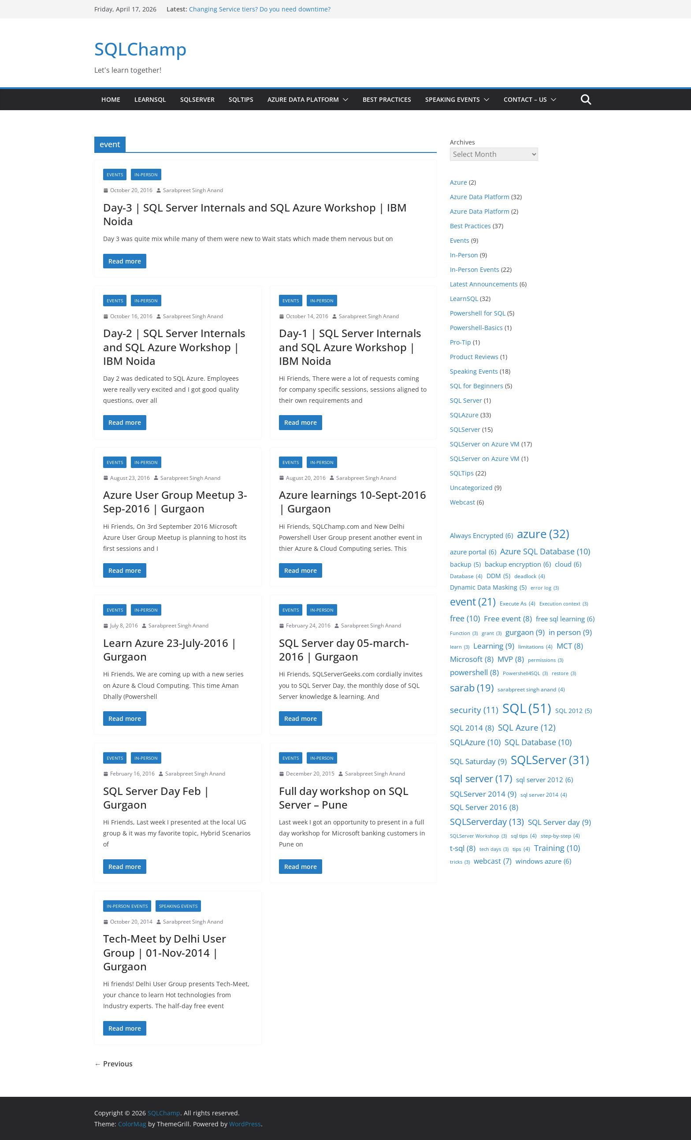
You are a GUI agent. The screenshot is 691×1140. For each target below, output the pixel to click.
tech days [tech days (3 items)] (494, 849)
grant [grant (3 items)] (492, 633)
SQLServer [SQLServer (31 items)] (550, 760)
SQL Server (466, 400)
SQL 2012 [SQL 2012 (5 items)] (573, 711)
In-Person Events (127, 906)
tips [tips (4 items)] (521, 849)
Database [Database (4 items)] (466, 576)
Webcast (462, 502)
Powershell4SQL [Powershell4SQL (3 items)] (525, 673)
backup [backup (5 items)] (465, 564)
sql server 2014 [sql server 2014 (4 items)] (543, 795)
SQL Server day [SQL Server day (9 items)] (559, 822)
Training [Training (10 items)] (557, 848)
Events (115, 174)
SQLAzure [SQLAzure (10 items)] (475, 742)
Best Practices (387, 99)
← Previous (113, 1064)
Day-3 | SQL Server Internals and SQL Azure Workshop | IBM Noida (255, 214)
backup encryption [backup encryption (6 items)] (518, 564)
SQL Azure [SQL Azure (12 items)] (527, 727)
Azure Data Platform (303, 99)
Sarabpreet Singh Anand (193, 190)
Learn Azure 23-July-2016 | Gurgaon (170, 649)
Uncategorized (471, 487)
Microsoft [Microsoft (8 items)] (472, 659)
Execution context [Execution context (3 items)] (563, 604)
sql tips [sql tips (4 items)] (524, 836)
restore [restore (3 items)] (564, 673)
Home (110, 99)
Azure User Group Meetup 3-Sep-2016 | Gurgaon (175, 501)
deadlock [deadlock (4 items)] (529, 576)
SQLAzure (464, 415)
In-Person (146, 174)
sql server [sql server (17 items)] (481, 778)
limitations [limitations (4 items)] (535, 647)
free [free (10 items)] (465, 618)
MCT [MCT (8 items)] (570, 646)
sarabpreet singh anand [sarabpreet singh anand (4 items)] (531, 689)
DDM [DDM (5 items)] (498, 576)
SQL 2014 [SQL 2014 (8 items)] (472, 728)
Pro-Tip (460, 342)
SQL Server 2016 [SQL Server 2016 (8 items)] (484, 807)
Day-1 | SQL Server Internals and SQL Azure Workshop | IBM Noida (350, 347)
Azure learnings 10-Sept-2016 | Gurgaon (352, 501)
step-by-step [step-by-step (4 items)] (560, 836)
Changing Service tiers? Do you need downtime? (260, 9)
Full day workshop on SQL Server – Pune (344, 798)
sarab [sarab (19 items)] (472, 688)
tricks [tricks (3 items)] (460, 862)
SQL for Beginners (476, 386)
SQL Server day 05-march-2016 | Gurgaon (344, 649)
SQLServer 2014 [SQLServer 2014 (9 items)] (483, 794)
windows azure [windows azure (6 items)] (543, 861)
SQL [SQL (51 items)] (526, 708)
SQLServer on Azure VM (485, 444)
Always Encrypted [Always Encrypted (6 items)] (481, 536)
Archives (462, 142)
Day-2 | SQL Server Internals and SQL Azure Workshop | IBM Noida (174, 347)
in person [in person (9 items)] (570, 632)
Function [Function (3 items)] (464, 633)
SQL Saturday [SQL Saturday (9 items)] (478, 761)
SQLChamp (140, 49)
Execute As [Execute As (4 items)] (517, 604)
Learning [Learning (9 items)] (493, 646)
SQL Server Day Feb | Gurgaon (156, 798)
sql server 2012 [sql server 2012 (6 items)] (544, 780)
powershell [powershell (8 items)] (474, 672)
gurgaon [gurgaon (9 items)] (525, 632)
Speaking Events (452, 99)
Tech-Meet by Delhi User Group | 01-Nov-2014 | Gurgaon (164, 952)
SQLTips (241, 99)
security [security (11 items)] (474, 709)
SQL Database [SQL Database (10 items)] (538, 742)
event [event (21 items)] (473, 602)
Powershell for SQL (477, 313)
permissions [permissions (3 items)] (545, 660)
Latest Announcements (484, 284)
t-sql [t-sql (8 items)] (463, 848)
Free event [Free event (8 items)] (508, 618)
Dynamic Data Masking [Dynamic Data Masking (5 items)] (488, 587)
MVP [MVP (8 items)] (511, 659)
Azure (458, 182)
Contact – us (525, 99)
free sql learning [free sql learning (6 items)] (565, 619)
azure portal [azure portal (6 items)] (473, 552)
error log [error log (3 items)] (545, 588)
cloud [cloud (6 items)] (568, 564)
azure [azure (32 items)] (543, 534)
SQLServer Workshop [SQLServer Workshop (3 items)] (478, 836)
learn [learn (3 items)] (459, 647)
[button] (344, 99)
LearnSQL (150, 99)
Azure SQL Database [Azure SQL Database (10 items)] (545, 551)
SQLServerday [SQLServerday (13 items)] (487, 822)
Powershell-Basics (476, 327)
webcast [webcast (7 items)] (493, 861)
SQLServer (197, 99)
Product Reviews (474, 357)
